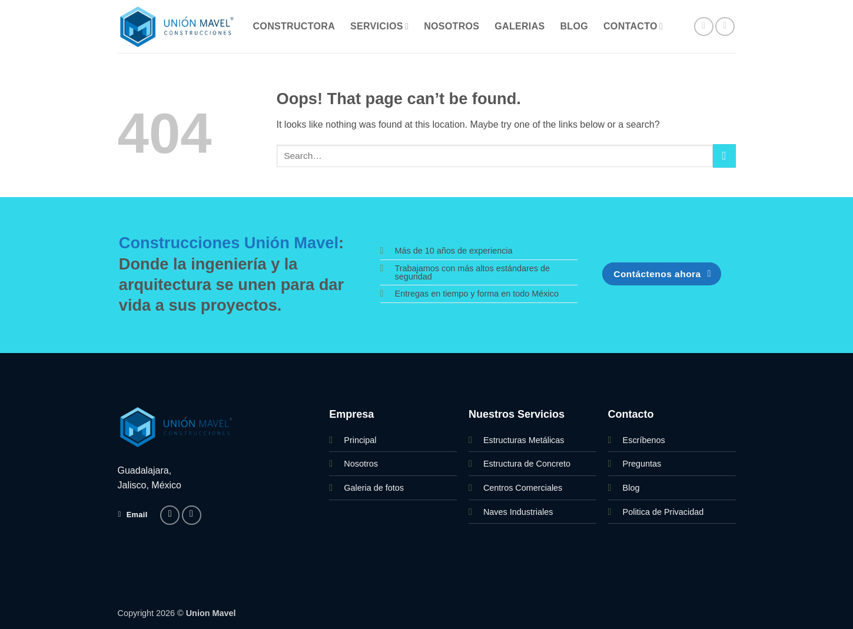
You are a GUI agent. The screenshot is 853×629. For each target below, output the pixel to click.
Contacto (633, 26)
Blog (574, 26)
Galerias (519, 26)
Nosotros (451, 26)
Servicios (379, 26)
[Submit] (724, 155)
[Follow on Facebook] (703, 26)
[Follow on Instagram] (725, 26)
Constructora (294, 26)
